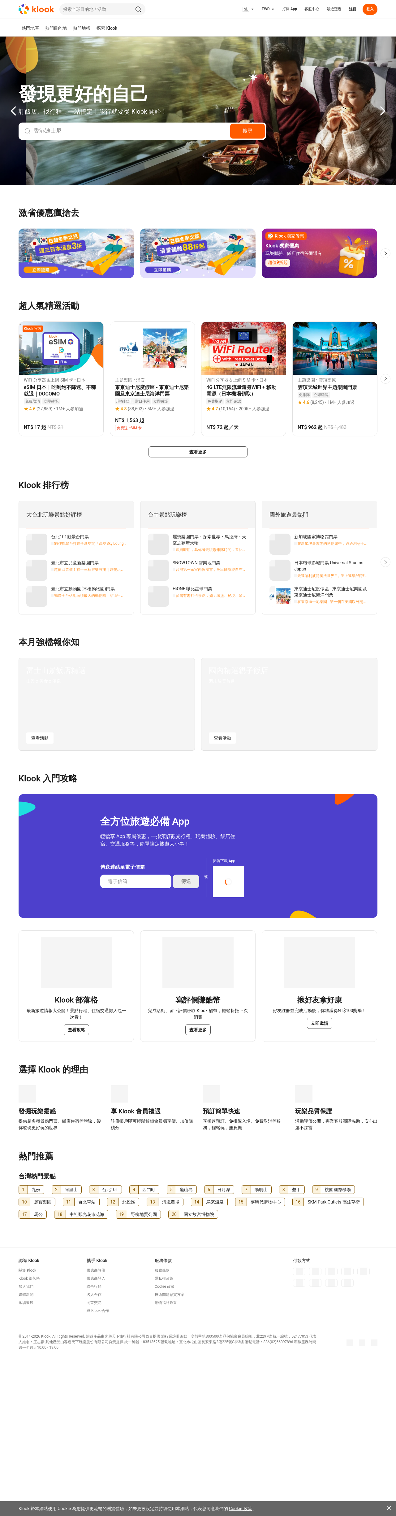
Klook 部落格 (29, 1278)
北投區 (128, 1201)
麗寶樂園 (42, 1201)
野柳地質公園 (144, 1214)
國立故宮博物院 (199, 1214)
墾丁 (296, 1189)
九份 (36, 1189)
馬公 (38, 1214)
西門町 (148, 1189)
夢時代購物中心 (266, 1201)
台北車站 (87, 1201)
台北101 (110, 1189)
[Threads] (374, 1342)
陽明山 (261, 1189)
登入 (370, 9)
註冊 (352, 9)
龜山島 (186, 1189)
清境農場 (170, 1201)
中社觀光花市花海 (87, 1214)
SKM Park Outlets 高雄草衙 (334, 1201)
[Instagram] (362, 1342)
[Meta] (349, 1342)
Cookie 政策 (240, 1508)
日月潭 (223, 1189)
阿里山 (71, 1189)
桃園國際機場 (338, 1189)
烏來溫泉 (215, 1201)
